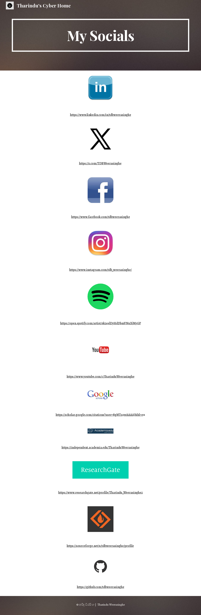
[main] (100, 35)
